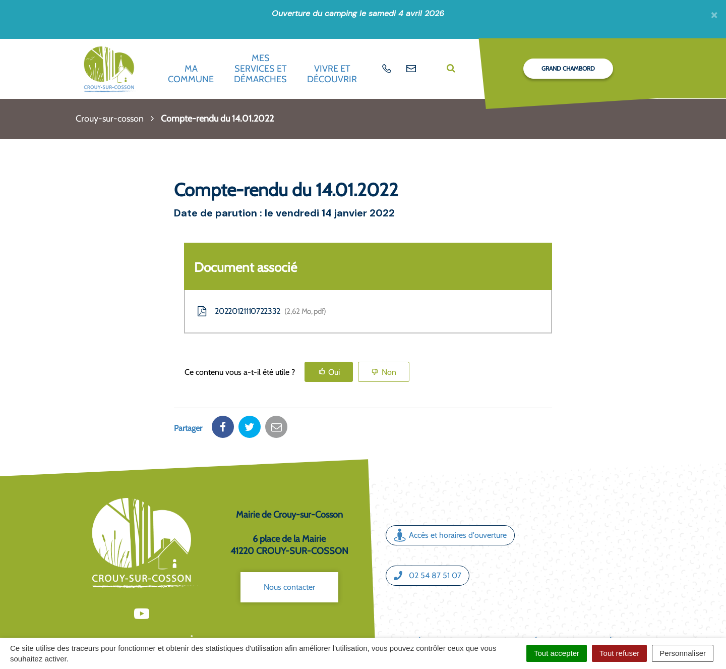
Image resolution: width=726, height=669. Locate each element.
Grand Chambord (568, 68)
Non (389, 372)
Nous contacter (289, 551)
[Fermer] (714, 14)
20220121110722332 (260, 311)
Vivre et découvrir (332, 74)
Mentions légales (526, 605)
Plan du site (465, 605)
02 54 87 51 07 (427, 540)
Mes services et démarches (260, 68)
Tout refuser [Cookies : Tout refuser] (619, 653)
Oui (334, 372)
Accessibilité (589, 605)
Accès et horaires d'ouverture (450, 500)
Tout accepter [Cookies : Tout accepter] (556, 653)
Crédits (422, 605)
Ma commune (191, 74)
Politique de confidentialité (510, 617)
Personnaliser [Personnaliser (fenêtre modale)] (682, 653)
